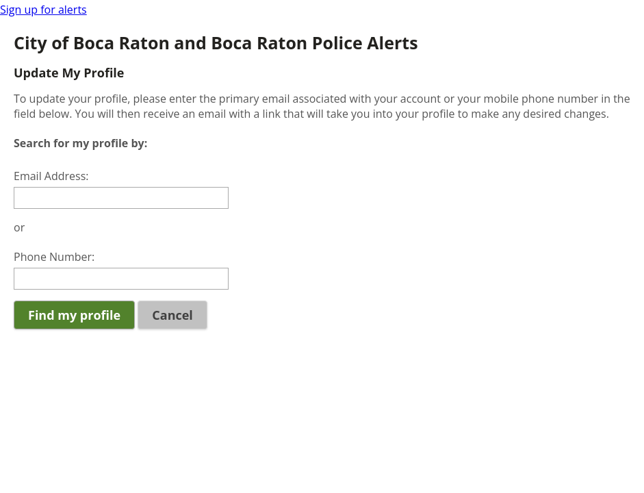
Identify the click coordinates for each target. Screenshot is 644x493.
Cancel (172, 315)
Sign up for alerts (43, 9)
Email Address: (51, 176)
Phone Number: (54, 256)
